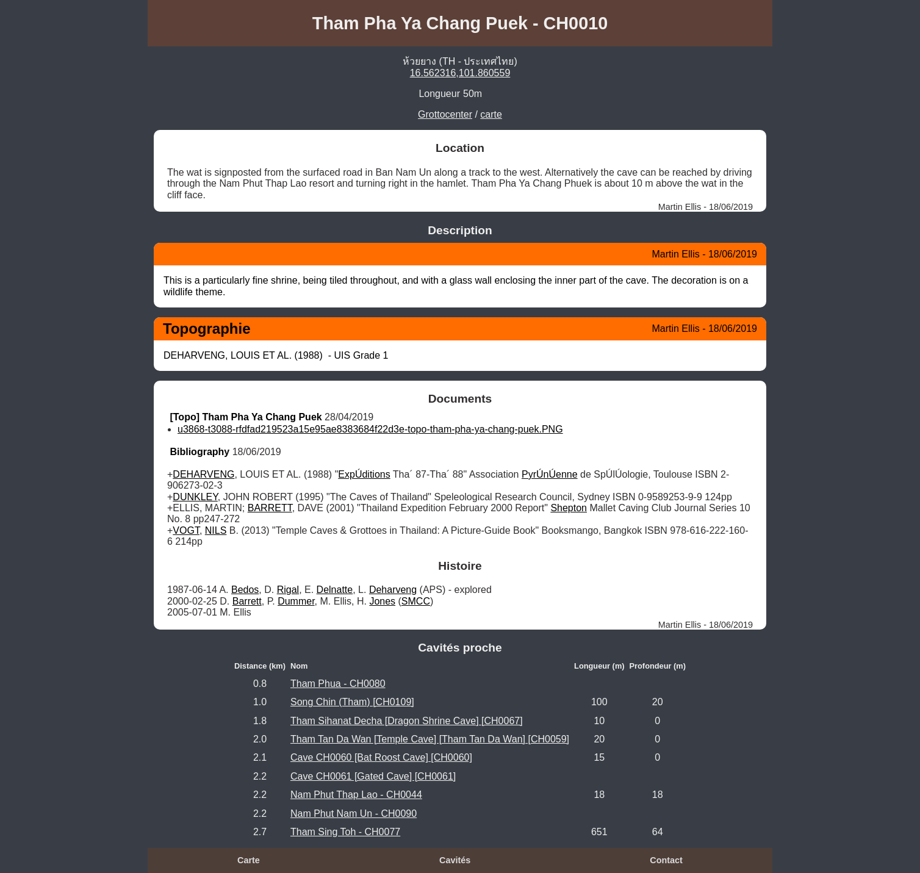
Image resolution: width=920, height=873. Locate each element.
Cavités (454, 860)
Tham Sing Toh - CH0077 (345, 832)
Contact (666, 860)
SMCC (415, 601)
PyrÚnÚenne (550, 474)
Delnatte (335, 589)
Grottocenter (445, 114)
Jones (382, 601)
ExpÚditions (364, 474)
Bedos (245, 589)
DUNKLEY (195, 497)
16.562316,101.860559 (460, 73)
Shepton (568, 508)
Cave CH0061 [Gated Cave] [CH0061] (373, 776)
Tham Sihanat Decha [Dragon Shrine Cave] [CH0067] (406, 721)
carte (491, 114)
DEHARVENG (203, 474)
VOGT (186, 530)
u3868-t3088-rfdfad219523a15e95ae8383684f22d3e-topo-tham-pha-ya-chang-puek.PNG (370, 429)
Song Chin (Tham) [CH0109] (352, 702)
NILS (216, 530)
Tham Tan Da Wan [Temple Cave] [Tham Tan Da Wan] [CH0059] (429, 739)
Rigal (288, 589)
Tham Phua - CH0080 (338, 683)
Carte (248, 860)
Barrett (247, 601)
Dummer (296, 601)
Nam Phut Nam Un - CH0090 (353, 813)
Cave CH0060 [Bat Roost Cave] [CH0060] (381, 757)
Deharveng (393, 589)
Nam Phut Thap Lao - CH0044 (356, 794)
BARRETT (270, 508)
